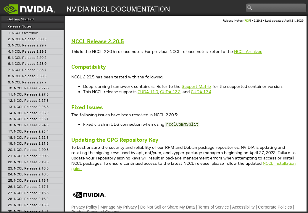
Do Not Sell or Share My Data (167, 207)
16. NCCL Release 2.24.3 (28, 125)
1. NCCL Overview (23, 33)
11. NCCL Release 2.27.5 (28, 94)
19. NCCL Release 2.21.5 (28, 144)
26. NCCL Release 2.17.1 (28, 187)
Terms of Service (213, 207)
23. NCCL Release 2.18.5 (28, 168)
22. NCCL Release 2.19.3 (28, 162)
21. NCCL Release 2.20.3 (28, 156)
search (250, 8)
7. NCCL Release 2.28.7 (27, 70)
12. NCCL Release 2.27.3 (28, 101)
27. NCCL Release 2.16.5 (28, 193)
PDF (247, 20)
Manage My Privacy (119, 207)
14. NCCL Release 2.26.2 (28, 113)
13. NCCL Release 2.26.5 (28, 107)
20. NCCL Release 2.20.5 (28, 150)
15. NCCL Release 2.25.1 (28, 119)
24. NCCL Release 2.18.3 (28, 174)
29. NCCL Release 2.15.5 (28, 205)
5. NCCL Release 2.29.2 (27, 58)
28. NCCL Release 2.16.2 (28, 199)
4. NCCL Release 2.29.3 (27, 52)
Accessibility (243, 207)
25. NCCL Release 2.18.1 (28, 181)
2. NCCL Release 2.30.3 (27, 39)
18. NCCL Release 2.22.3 (28, 138)
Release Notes (19, 26)
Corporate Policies (275, 207)
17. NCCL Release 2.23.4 (28, 131)
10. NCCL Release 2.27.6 (28, 88)
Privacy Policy (84, 207)
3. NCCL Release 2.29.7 (27, 45)
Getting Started (20, 19)
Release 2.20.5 (97, 41)
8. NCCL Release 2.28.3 (27, 76)
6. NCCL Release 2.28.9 (27, 64)
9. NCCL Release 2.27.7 (27, 82)
